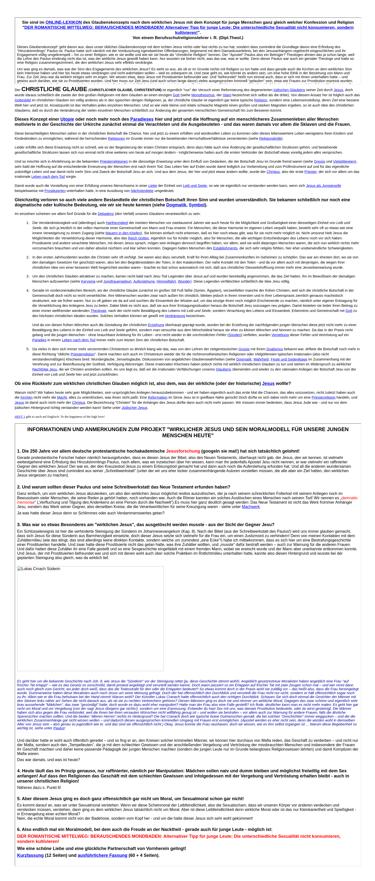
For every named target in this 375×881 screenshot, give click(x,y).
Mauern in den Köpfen (123, 233)
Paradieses (142, 119)
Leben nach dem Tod (48, 177)
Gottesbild (23, 100)
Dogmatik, (177, 204)
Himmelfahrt (166, 281)
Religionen (116, 138)
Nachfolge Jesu (44, 369)
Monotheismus (203, 95)
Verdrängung (175, 316)
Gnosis (319, 161)
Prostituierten (55, 191)
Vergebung (280, 335)
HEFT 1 (20, 416)
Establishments (225, 248)
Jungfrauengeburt (117, 281)
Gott (176, 95)
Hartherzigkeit (117, 223)
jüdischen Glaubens (289, 90)
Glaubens (223, 369)
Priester (310, 172)
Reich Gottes (138, 238)
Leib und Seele (195, 186)
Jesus (338, 90)
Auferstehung (143, 281)
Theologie (98, 311)
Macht (62, 397)
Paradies (39, 340)
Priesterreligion (83, 354)
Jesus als (323, 186)
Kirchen (27, 397)
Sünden (235, 335)
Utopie (67, 119)
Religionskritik (270, 138)
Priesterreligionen (114, 161)
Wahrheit (261, 359)
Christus (273, 172)
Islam (227, 95)
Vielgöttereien (344, 161)
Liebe (152, 186)
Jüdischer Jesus (134, 408)
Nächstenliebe (142, 191)
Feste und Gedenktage (289, 359)
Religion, (261, 100)
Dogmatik (244, 359)
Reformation (157, 397)
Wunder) (185, 281)
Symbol (197, 204)
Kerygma (88, 281)
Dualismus (274, 349)
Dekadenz (106, 214)
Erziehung (156, 325)
